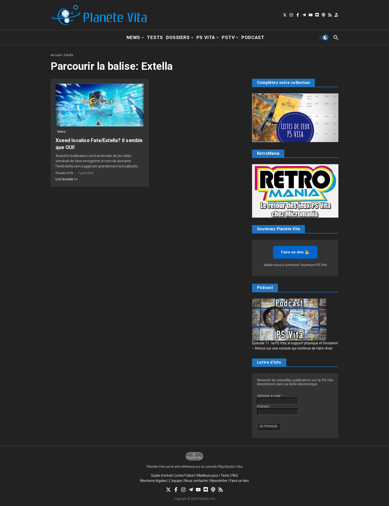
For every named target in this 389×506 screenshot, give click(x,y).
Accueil (56, 55)
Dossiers (179, 37)
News (135, 37)
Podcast (252, 37)
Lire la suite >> (67, 179)
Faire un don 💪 (295, 252)
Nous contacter (196, 481)
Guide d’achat (161, 475)
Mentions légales (153, 481)
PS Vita (207, 37)
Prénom (263, 406)
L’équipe (175, 481)
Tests (155, 37)
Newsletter (218, 481)
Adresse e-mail (270, 396)
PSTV (230, 37)
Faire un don (239, 481)
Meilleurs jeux (207, 475)
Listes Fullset (185, 475)
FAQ (234, 475)
